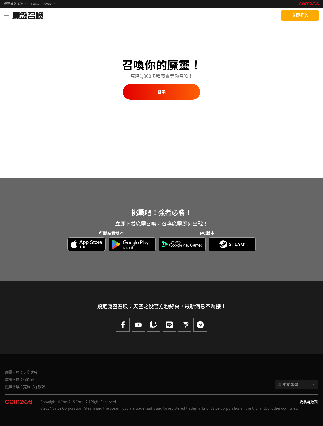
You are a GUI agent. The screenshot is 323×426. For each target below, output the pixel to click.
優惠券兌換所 (13, 4)
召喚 (161, 92)
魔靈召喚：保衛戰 (19, 379)
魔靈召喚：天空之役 (21, 372)
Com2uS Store (41, 4)
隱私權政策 (309, 401)
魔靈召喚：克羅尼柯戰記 (25, 386)
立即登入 (300, 15)
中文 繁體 (290, 384)
